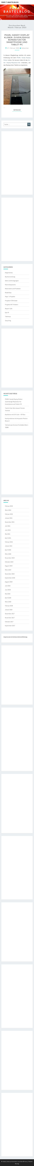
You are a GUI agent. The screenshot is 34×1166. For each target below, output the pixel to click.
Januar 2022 (8, 518)
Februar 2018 (9, 606)
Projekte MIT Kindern (11, 304)
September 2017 (10, 626)
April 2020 (8, 550)
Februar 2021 (9, 542)
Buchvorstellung (10, 277)
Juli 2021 (7, 526)
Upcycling (8, 320)
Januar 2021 (8, 546)
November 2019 (10, 558)
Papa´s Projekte (10, 296)
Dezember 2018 (9, 574)
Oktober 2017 (9, 622)
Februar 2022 (9, 514)
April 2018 (8, 598)
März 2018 (8, 602)
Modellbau (8, 292)
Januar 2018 (8, 610)
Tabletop (8, 316)
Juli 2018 (7, 586)
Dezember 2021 (9, 522)
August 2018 (8, 582)
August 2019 (8, 566)
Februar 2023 (9, 506)
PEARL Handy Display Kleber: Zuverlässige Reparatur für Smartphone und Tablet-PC (17, 40)
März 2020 (8, 554)
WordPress (23, 1161)
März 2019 (8, 570)
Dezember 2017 (9, 614)
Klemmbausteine (10, 285)
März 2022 (8, 510)
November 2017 (10, 618)
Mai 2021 (7, 534)
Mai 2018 (7, 594)
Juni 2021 (8, 530)
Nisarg (17, 1163)
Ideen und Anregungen (12, 281)
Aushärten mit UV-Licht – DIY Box (15, 414)
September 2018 (10, 578)
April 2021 (8, 538)
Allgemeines (9, 273)
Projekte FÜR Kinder (11, 300)
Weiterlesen (17, 110)
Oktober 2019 (9, 562)
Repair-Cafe (8, 308)
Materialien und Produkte (13, 288)
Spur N (7, 312)
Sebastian (25, 48)
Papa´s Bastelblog (9, 2)
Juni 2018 (8, 590)
